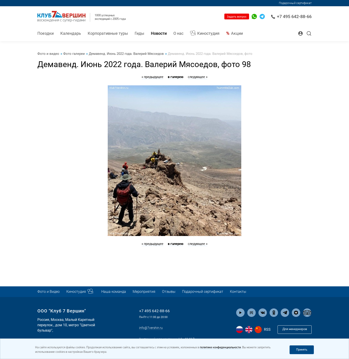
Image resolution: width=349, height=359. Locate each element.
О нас (178, 33)
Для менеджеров (293, 329)
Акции (237, 33)
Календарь (70, 33)
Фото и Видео (49, 291)
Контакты (256, 291)
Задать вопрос (237, 16)
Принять (301, 349)
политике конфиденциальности (220, 347)
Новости (159, 33)
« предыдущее (152, 77)
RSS (267, 330)
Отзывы (179, 291)
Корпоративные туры (108, 33)
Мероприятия (152, 291)
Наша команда (119, 291)
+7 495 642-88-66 (291, 16)
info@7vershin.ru (152, 328)
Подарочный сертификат (295, 3)
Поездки (45, 33)
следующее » (197, 77)
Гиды (139, 33)
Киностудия (208, 33)
